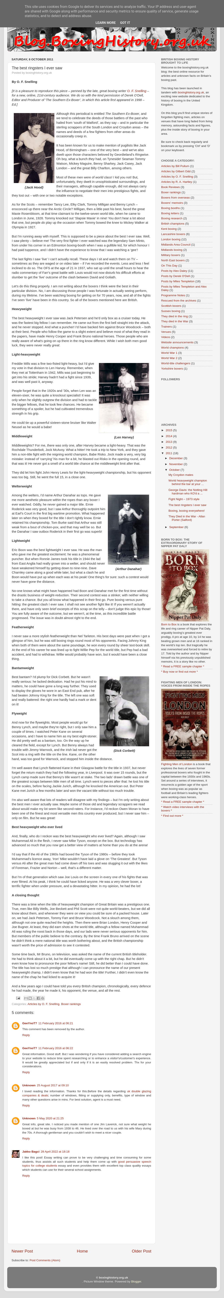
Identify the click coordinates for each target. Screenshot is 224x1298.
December (176, 458)
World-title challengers (175, 363)
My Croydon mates (181, 474)
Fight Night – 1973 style (184, 499)
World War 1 (169, 352)
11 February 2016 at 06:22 (55, 1048)
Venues (166, 331)
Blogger (136, 1281)
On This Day (169, 265)
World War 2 (169, 358)
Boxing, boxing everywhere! (187, 510)
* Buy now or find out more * (179, 671)
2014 (169, 436)
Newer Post (22, 1251)
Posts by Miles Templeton (178, 281)
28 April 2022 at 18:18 (55, 1151)
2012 (169, 447)
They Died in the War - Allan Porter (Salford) (187, 518)
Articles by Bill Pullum (175, 166)
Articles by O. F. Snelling (43, 1004)
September (176, 527)
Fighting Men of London (176, 764)
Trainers (166, 326)
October (175, 469)
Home (82, 1251)
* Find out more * (172, 815)
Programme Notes (173, 295)
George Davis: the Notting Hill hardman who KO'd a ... (188, 491)
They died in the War (174, 321)
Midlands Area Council (175, 244)
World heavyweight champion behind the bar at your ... (188, 482)
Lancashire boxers (173, 234)
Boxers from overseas (175, 197)
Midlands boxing (172, 249)
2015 (169, 430)
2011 (169, 453)
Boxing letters (170, 213)
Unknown (29, 1085)
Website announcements (177, 342)
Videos (165, 337)
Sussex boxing (170, 311)
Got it (125, 23)
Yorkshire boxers (172, 368)
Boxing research (172, 218)
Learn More (106, 23)
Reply (26, 1035)
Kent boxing (169, 228)
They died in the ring (174, 316)
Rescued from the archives (178, 300)
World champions (172, 347)
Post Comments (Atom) (45, 1260)
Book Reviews (170, 187)
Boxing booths (170, 208)
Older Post (141, 1251)
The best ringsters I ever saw (187, 505)
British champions (172, 223)
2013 (169, 441)
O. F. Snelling (136, 91)
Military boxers (170, 255)
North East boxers (173, 260)
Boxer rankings (71, 1004)
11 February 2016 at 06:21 (55, 1023)
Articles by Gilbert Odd (176, 171)
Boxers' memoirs (172, 202)
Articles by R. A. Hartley (176, 181)
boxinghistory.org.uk (191, 92)
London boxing (171, 239)
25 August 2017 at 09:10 (53, 1085)
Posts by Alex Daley (174, 270)
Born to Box (169, 624)
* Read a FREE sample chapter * (182, 666)
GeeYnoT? (29, 1023)
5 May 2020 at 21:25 (50, 1118)
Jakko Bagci (31, 1151)
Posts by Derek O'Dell (175, 276)
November (176, 464)
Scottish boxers (171, 305)
